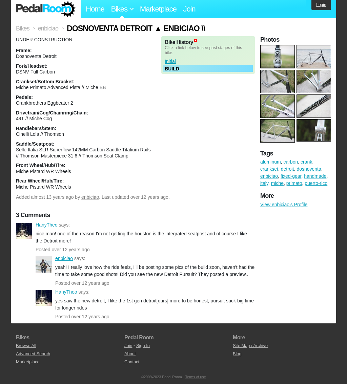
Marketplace (158, 9)
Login (321, 4)
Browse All (26, 345)
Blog (237, 353)
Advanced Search (33, 353)
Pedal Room (46, 9)
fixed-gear (291, 176)
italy (264, 183)
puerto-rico (316, 183)
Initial (170, 61)
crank (306, 162)
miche (277, 183)
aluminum (270, 162)
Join (189, 9)
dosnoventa (309, 169)
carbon (290, 162)
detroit (287, 169)
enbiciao (90, 197)
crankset (269, 169)
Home (95, 9)
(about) (195, 40)
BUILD (172, 68)
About (130, 353)
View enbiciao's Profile (283, 204)
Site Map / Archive (250, 345)
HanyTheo (24, 231)
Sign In (143, 345)
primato (294, 183)
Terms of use (195, 377)
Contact (131, 361)
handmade (315, 176)
